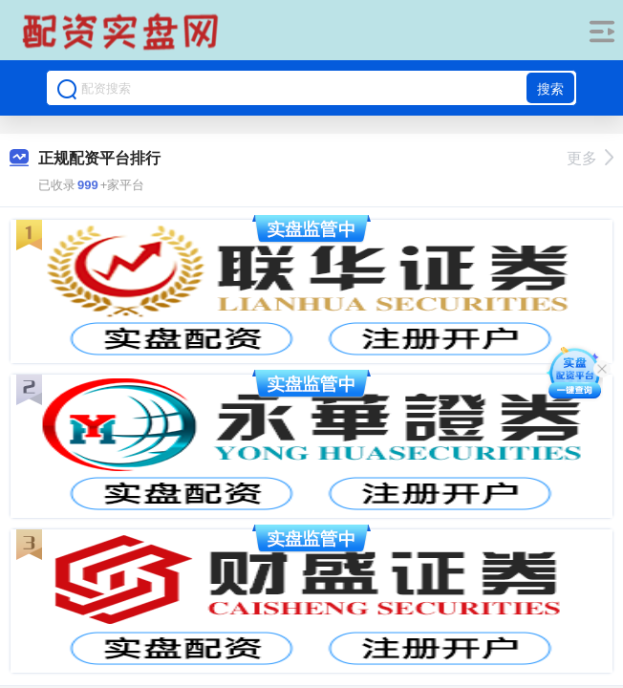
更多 (590, 158)
